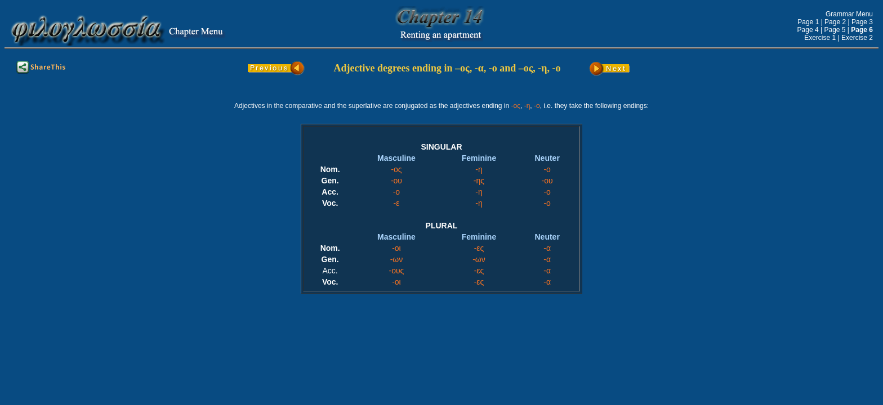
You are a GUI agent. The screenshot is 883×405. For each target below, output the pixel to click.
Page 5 (834, 30)
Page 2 (835, 22)
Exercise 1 (820, 38)
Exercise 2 (857, 38)
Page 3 (862, 22)
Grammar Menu (849, 14)
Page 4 (808, 30)
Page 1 (808, 22)
